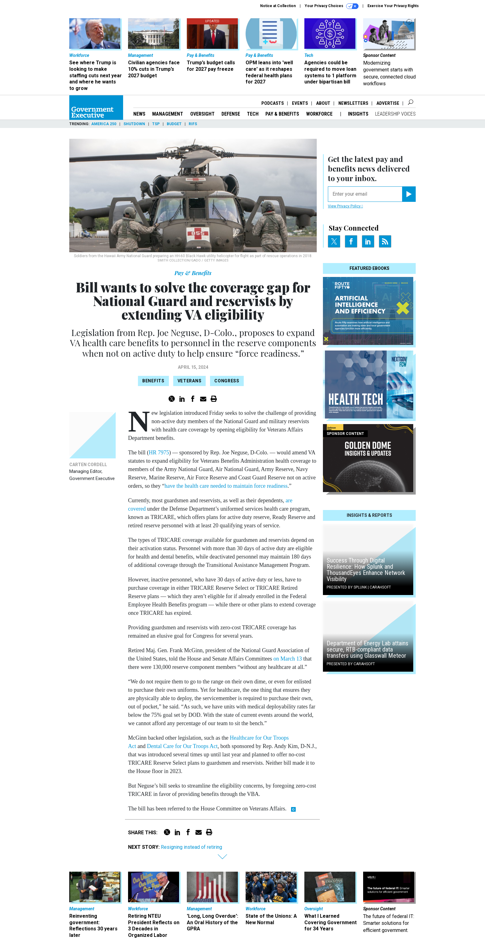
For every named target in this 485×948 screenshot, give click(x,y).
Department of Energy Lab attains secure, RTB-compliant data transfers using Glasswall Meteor (367, 649)
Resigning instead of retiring (191, 847)
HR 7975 (159, 452)
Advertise (387, 103)
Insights (358, 114)
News (139, 114)
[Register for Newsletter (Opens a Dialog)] (408, 194)
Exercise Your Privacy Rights (393, 6)
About (323, 103)
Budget (174, 124)
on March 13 (287, 659)
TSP (156, 124)
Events (300, 103)
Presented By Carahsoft (351, 664)
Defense (230, 114)
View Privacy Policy (345, 206)
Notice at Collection (278, 6)
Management (167, 114)
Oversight (202, 114)
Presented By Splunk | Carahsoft (359, 587)
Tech (253, 114)
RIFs (193, 124)
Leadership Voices (395, 114)
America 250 (103, 124)
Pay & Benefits (282, 114)
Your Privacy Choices (331, 6)
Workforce (320, 114)
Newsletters (353, 103)
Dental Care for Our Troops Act (182, 746)
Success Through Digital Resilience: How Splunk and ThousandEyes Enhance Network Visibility (366, 570)
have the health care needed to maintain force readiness (226, 486)
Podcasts (272, 103)
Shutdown (134, 124)
